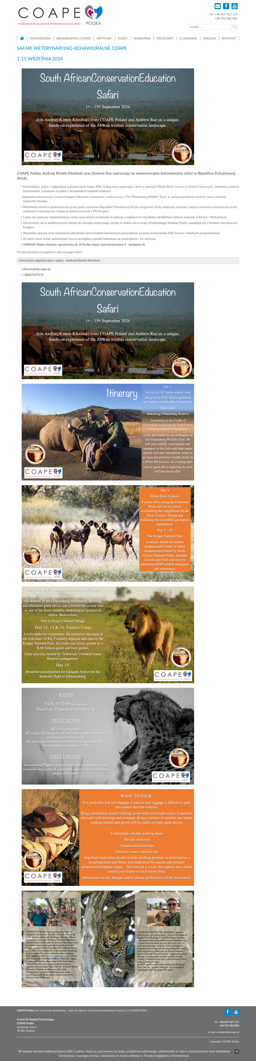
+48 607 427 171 (226, 14)
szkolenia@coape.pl (228, 1032)
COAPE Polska (60, 15)
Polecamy (165, 38)
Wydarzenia (40, 38)
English (209, 38)
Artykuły (104, 38)
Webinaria (142, 38)
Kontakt (229, 38)
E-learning (188, 38)
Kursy (123, 38)
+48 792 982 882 (226, 18)
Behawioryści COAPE (74, 38)
